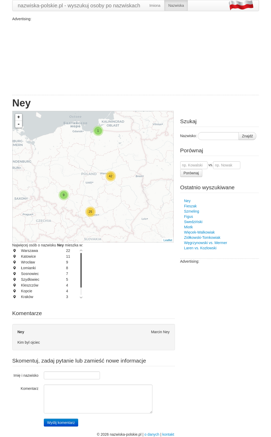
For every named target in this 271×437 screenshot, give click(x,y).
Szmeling (191, 211)
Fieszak (190, 206)
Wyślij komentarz (61, 422)
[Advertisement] (135, 58)
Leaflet (167, 240)
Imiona (154, 5)
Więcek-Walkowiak (199, 232)
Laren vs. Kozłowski (200, 248)
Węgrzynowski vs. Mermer (205, 243)
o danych (151, 434)
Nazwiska (176, 5)
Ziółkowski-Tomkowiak (202, 237)
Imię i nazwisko (26, 375)
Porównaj (191, 173)
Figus (188, 216)
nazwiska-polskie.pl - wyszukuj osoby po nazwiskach (79, 5)
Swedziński (193, 222)
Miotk (188, 227)
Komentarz (30, 388)
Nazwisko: (188, 136)
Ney (187, 201)
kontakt (168, 434)
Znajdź (247, 136)
